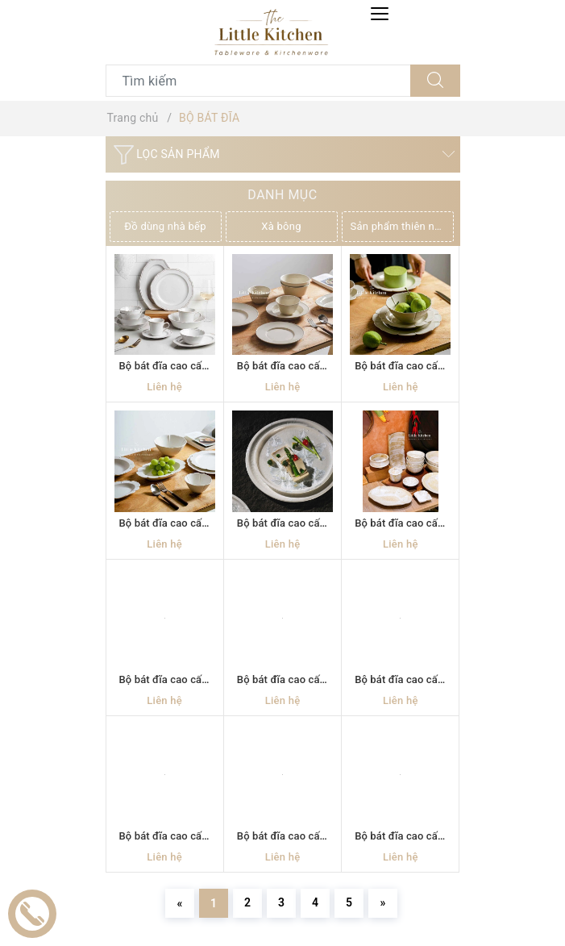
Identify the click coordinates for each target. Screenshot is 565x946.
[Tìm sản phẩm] (258, 81)
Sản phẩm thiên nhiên (402, 226)
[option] (168, 226)
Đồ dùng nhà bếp (165, 226)
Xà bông (281, 226)
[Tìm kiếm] (435, 81)
